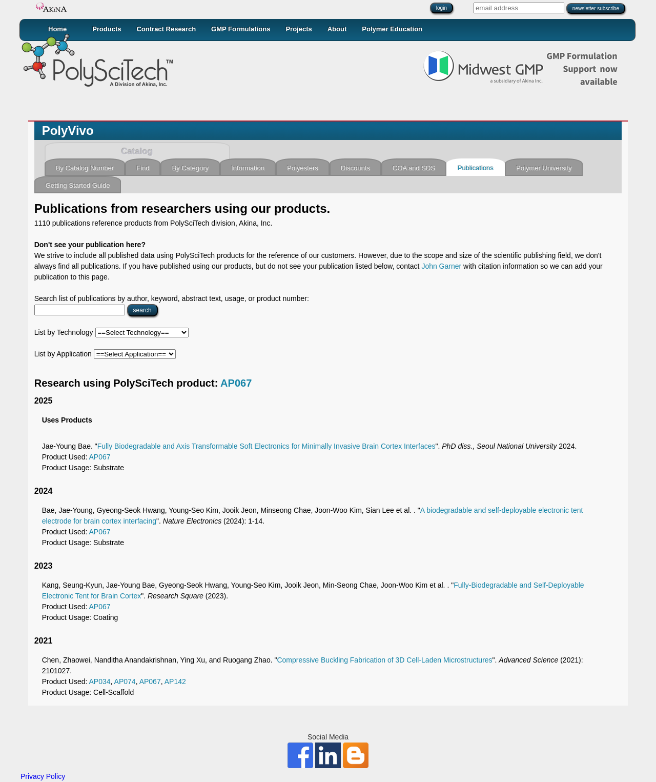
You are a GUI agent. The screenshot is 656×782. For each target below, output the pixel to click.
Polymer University (543, 168)
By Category (190, 168)
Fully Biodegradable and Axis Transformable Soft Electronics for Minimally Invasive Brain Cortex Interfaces (266, 446)
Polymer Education (392, 29)
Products (106, 29)
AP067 (236, 383)
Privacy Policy (42, 776)
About (337, 29)
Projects (298, 29)
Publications (476, 168)
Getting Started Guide (78, 185)
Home (57, 29)
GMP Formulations (240, 29)
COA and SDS (414, 168)
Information (247, 168)
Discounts (355, 168)
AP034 (100, 681)
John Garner (441, 266)
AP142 (175, 681)
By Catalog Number (85, 168)
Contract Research (166, 29)
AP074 (125, 681)
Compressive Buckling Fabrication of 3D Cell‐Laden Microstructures (384, 660)
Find (142, 168)
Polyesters (302, 168)
